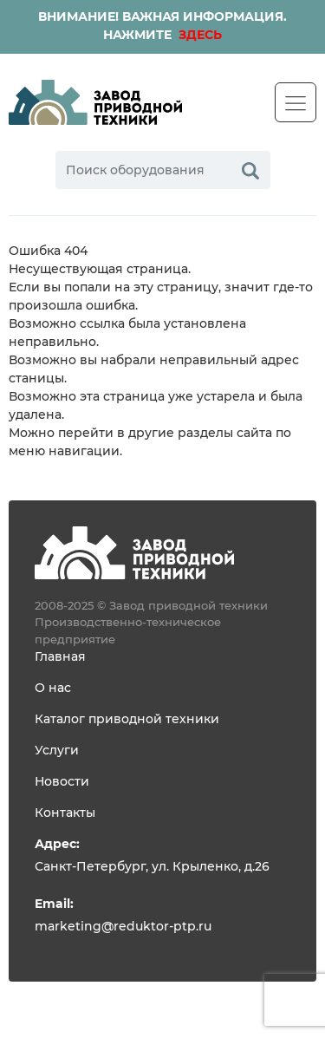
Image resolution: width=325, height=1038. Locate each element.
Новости (62, 782)
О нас (53, 688)
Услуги (57, 751)
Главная (60, 657)
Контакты (65, 813)
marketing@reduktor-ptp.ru (123, 927)
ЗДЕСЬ (198, 35)
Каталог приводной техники (127, 720)
